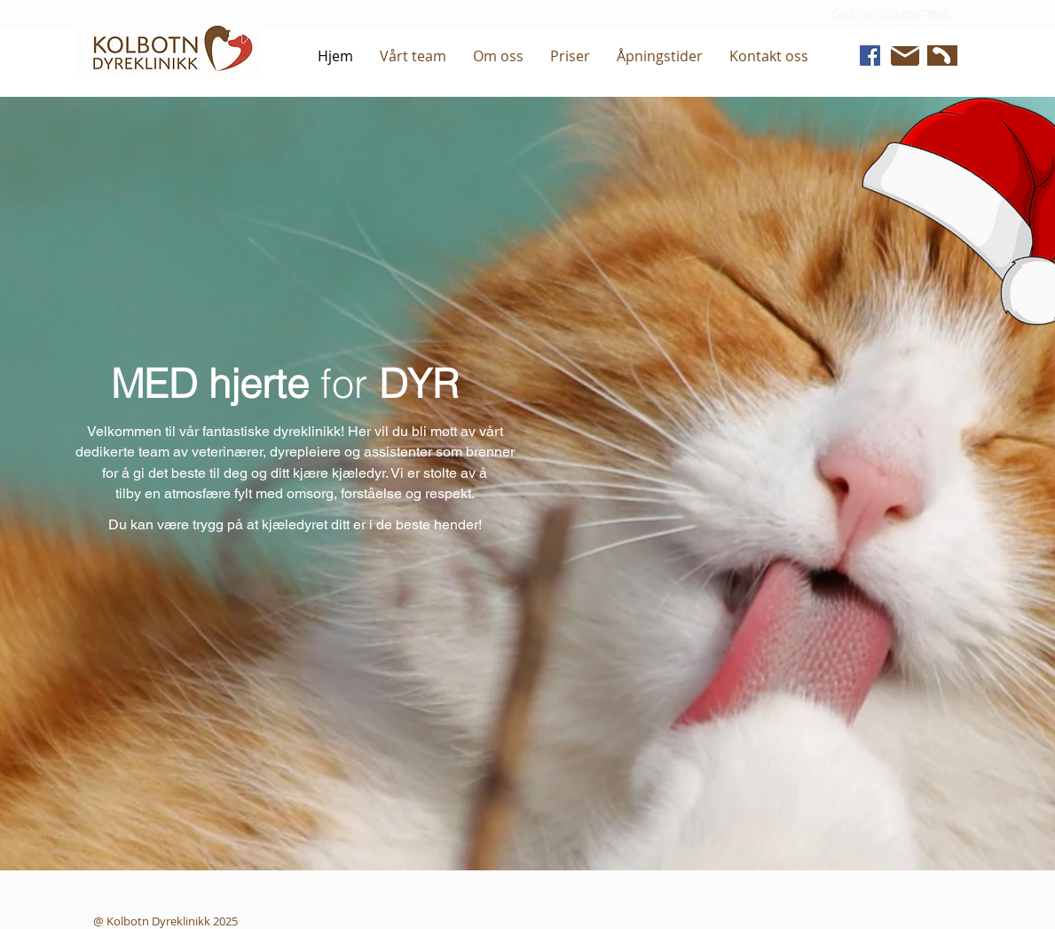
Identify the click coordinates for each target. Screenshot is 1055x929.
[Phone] (940, 55)
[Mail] (905, 56)
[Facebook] (870, 55)
